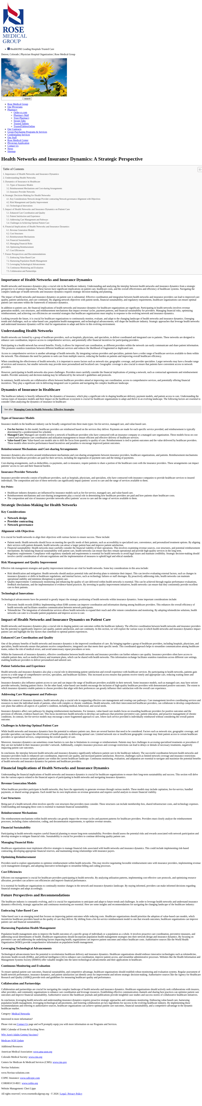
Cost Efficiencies (17, 250)
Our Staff (12, 137)
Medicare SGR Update (12, 1040)
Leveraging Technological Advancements (27, 264)
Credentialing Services (18, 134)
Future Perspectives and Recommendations (25, 254)
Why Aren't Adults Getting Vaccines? (19, 1034)
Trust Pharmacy (21, 118)
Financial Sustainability (20, 240)
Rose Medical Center (17, 140)
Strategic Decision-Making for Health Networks (27, 195)
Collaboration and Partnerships (23, 271)
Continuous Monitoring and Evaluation (26, 268)
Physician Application (18, 143)
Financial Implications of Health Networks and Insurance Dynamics (37, 226)
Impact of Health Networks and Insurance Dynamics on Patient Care (37, 209)
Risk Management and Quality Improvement (29, 202)
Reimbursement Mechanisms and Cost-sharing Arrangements (36, 188)
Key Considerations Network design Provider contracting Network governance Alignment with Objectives (55, 199)
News (10, 148)
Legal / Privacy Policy (71, 1093)
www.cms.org (35, 1057)
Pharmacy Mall (21, 115)
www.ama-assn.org (42, 1051)
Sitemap (11, 151)
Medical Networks (21, 1013)
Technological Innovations (21, 206)
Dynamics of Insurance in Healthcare (22, 181)
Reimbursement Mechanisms (22, 237)
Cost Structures (16, 233)
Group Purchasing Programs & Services (27, 132)
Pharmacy (12, 109)
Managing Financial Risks (21, 243)
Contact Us (13, 145)
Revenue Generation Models (22, 230)
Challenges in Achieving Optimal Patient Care (29, 223)
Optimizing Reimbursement (22, 247)
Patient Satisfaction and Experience (25, 216)
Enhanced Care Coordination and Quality (27, 213)
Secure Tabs (20, 120)
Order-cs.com (20, 112)
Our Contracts (14, 129)
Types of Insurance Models (21, 185)
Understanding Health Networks (20, 177)
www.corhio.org (30, 1083)
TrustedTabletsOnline (24, 126)
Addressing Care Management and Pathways (29, 220)
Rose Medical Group (17, 104)
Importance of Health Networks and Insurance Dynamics (32, 174)
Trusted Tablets (21, 123)
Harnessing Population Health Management (28, 261)
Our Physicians (14, 107)
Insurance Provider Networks (22, 192)
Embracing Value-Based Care (22, 257)
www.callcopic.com (30, 1078)
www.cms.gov (60, 1062)
